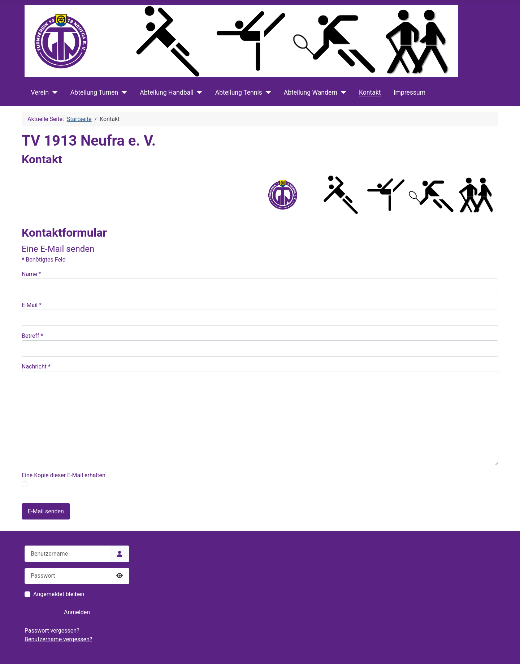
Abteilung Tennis (238, 92)
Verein (40, 92)
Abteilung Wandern (310, 92)
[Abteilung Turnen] (122, 92)
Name (31, 274)
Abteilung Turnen (94, 92)
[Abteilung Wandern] (341, 92)
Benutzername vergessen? (58, 639)
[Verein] (53, 92)
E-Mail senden (46, 511)
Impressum (410, 92)
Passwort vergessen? (52, 630)
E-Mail (32, 305)
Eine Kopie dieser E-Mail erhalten (63, 475)
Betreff (32, 335)
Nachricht (36, 366)
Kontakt (370, 92)
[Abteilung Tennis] (266, 92)
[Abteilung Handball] (198, 92)
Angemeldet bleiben (58, 594)
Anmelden (77, 612)
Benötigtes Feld (44, 259)
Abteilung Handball (166, 92)
